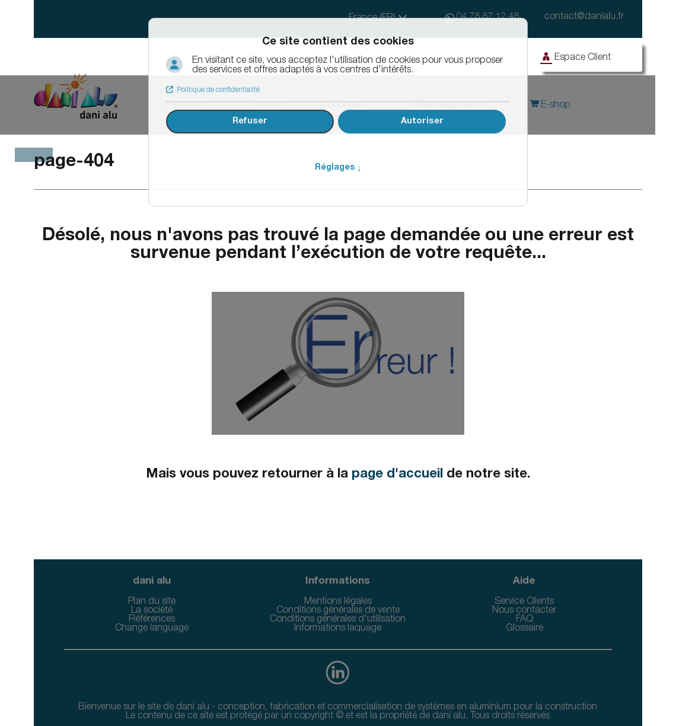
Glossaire (524, 628)
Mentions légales (338, 602)
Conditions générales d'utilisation (338, 620)
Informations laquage (337, 628)
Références (152, 620)
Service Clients (524, 602)
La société (152, 611)
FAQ (524, 620)
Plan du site (152, 602)
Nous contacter (524, 611)
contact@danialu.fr (584, 17)
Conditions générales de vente (338, 611)
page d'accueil (397, 474)
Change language (152, 628)
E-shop (554, 105)
